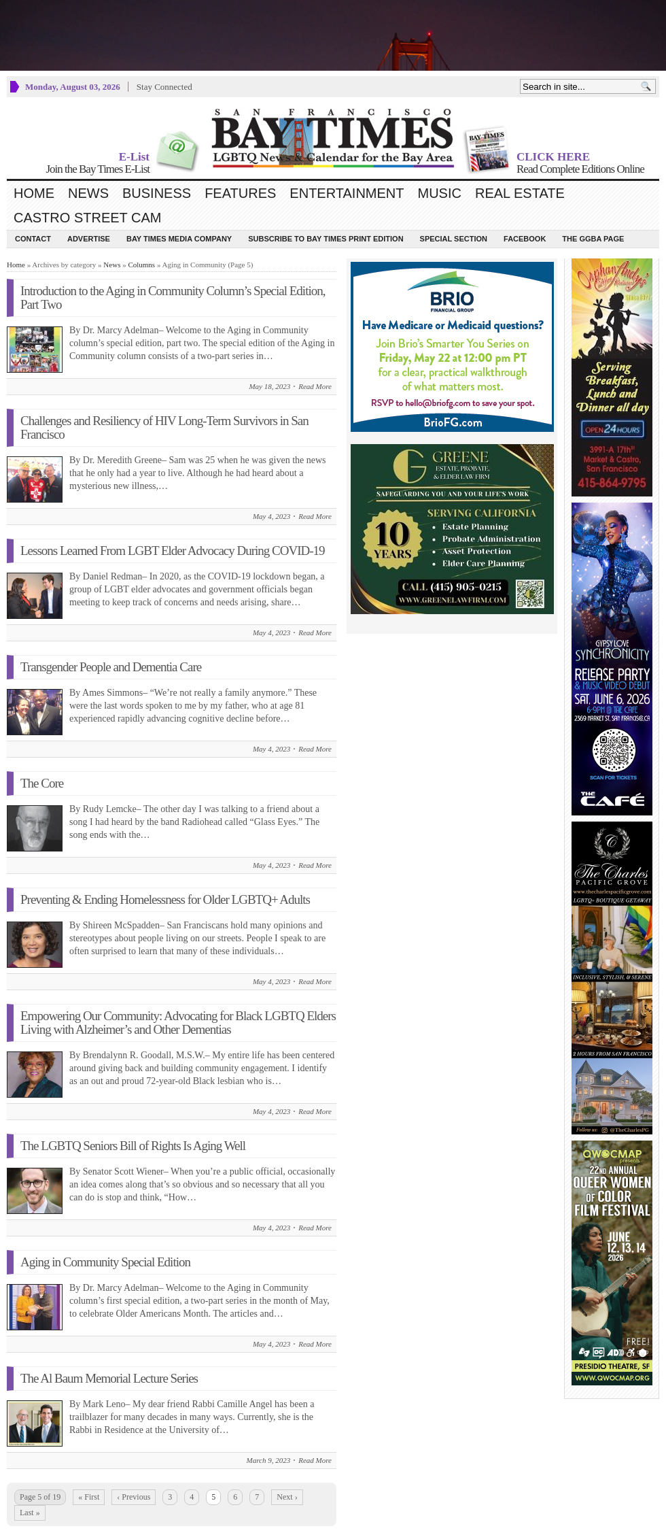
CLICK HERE (553, 156)
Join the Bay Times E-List (98, 169)
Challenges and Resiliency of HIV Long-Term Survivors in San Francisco (164, 427)
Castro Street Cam (87, 217)
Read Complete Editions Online (580, 169)
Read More (315, 386)
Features (240, 193)
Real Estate (520, 193)
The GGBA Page (593, 239)
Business (156, 193)
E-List (134, 156)
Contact (33, 239)
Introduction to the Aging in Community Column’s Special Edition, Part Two (172, 297)
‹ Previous (133, 1497)
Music (439, 193)
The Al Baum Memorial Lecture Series (109, 1378)
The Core (41, 783)
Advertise (88, 239)
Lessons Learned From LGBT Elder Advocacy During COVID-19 (172, 550)
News (88, 193)
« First (88, 1497)
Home (34, 193)
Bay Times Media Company (179, 239)
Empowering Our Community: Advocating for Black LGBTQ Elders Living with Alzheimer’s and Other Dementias (178, 1022)
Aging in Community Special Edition (105, 1262)
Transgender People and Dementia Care (110, 667)
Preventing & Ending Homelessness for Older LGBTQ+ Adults (165, 899)
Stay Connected (164, 87)
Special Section (453, 239)
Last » (30, 1512)
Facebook (525, 239)
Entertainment (347, 193)
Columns (141, 264)
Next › (287, 1497)
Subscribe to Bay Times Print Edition (325, 239)
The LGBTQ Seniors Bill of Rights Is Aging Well (132, 1145)
